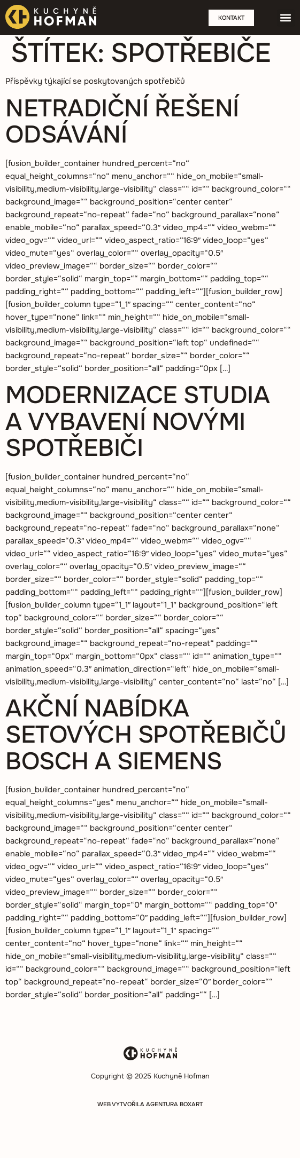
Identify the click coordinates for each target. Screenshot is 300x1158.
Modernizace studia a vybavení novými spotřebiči (137, 421)
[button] (286, 18)
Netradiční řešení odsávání (122, 122)
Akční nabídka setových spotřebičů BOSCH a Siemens (146, 735)
